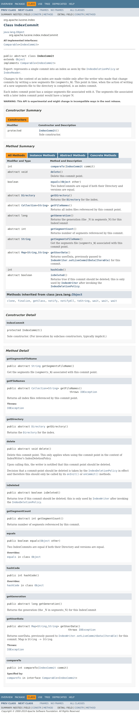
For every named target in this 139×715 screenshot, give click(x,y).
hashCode (57, 269)
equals (55, 181)
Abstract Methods (72, 155)
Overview (7, 4)
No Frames (57, 10)
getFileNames (60, 205)
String (42, 205)
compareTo (57, 166)
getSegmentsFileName (65, 239)
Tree (47, 4)
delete (55, 171)
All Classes (77, 10)
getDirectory (60, 195)
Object (20, 59)
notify (53, 300)
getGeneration (61, 215)
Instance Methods (42, 155)
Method (48, 14)
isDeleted (57, 275)
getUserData (59, 252)
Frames (44, 10)
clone (11, 300)
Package (20, 4)
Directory (28, 195)
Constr (36, 14)
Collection (29, 205)
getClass (39, 300)
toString (83, 300)
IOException (88, 391)
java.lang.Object (14, 32)
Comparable (11, 44)
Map (23, 252)
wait (95, 300)
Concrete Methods (103, 155)
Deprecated (59, 4)
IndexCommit (28, 44)
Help (72, 4)
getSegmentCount (62, 228)
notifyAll (67, 300)
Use (40, 4)
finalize (24, 300)
